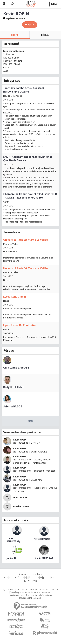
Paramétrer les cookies (41, 592)
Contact (24, 589)
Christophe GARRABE (16, 367)
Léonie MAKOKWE (43, 558)
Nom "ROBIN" (20, 497)
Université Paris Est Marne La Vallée (25, 239)
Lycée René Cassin (14, 296)
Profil (14, 34)
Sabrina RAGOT (12, 406)
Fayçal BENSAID (42, 538)
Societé (54, 589)
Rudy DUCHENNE (13, 387)
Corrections (46, 595)
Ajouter (31, 24)
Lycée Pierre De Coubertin (19, 325)
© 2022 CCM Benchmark (30, 598)
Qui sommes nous (11, 589)
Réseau (45, 34)
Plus (30, 420)
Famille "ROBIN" (21, 506)
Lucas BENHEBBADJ (13, 540)
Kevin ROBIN (19, 439)
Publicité (33, 589)
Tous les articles (33, 595)
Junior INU (12, 558)
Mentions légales (17, 595)
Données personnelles (20, 592)
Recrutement (44, 589)
